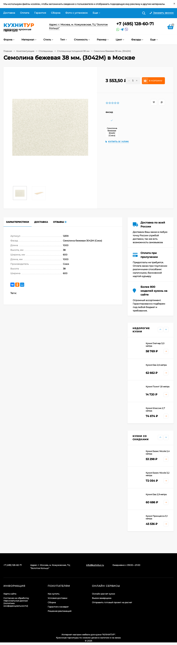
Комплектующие (25, 51)
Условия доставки (57, 598)
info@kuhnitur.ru (95, 565)
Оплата (24, 12)
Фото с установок (76, 12)
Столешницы (46, 51)
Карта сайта (9, 593)
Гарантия (40, 12)
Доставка (9, 12)
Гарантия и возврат (58, 606)
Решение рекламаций (59, 611)
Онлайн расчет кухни (103, 593)
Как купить (53, 593)
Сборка (55, 12)
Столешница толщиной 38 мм (73, 51)
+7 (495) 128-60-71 (135, 23)
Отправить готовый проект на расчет (112, 602)
